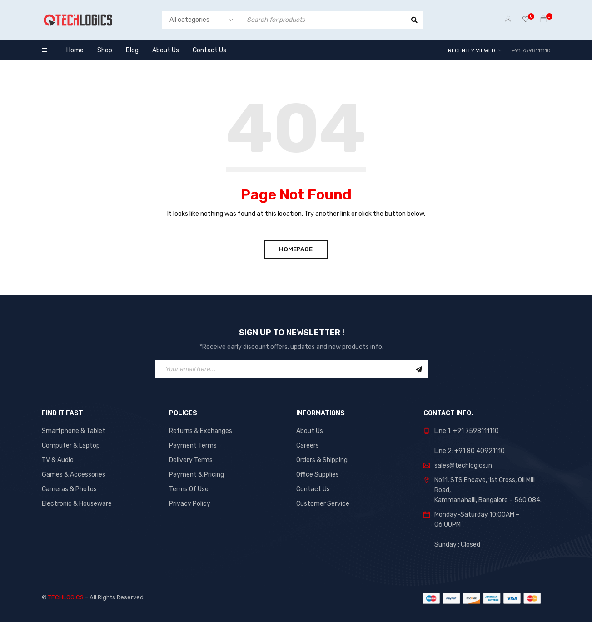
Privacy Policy (189, 504)
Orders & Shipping (322, 460)
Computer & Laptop (71, 445)
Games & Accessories (73, 474)
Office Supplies (317, 474)
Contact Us (313, 489)
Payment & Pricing (196, 474)
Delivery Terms (191, 460)
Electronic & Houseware (77, 504)
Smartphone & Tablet (73, 431)
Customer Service (322, 504)
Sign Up (419, 369)
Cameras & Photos (69, 489)
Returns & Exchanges (200, 431)
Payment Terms (193, 445)
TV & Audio (58, 460)
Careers (307, 445)
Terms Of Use (189, 489)
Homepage (296, 249)
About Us (309, 431)
